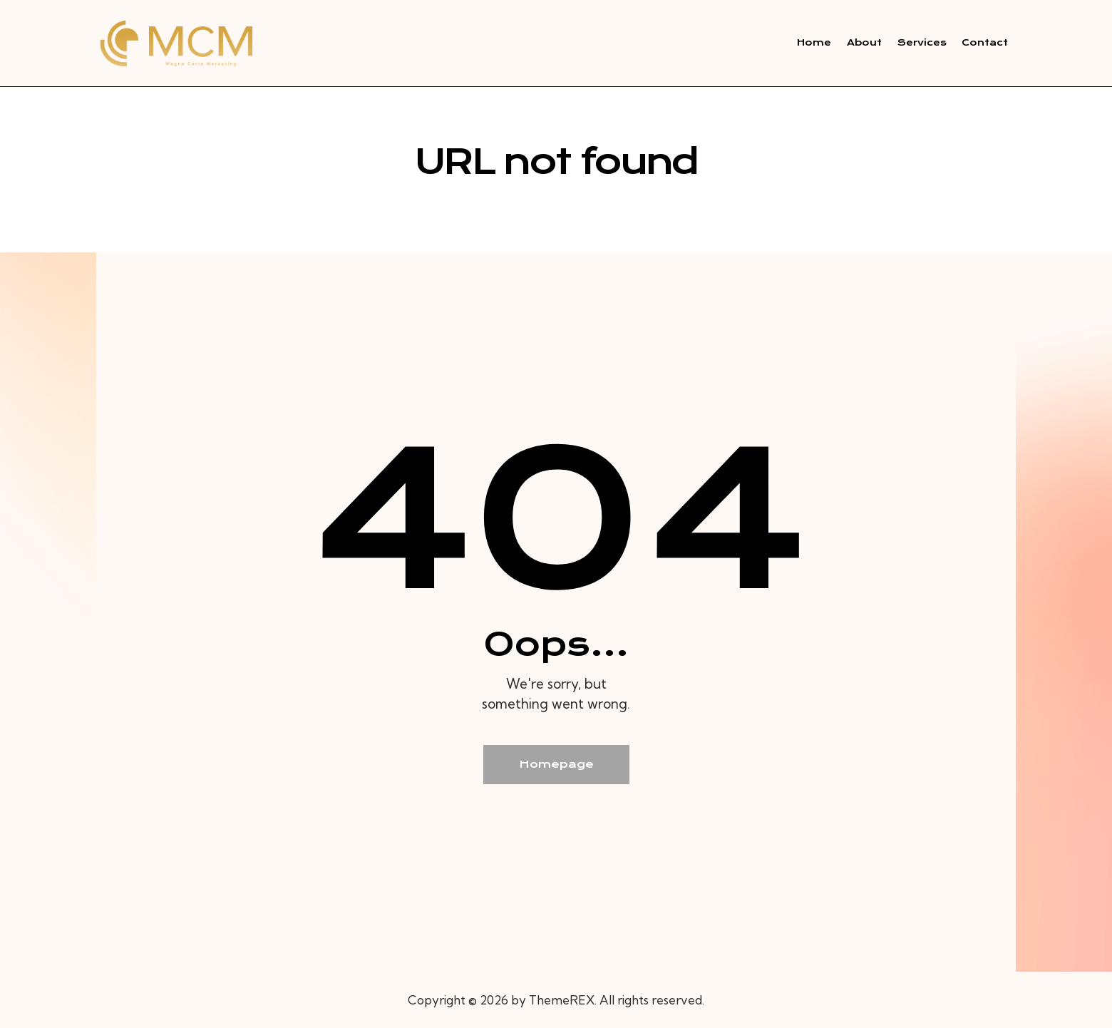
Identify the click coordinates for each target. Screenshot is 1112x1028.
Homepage (556, 764)
